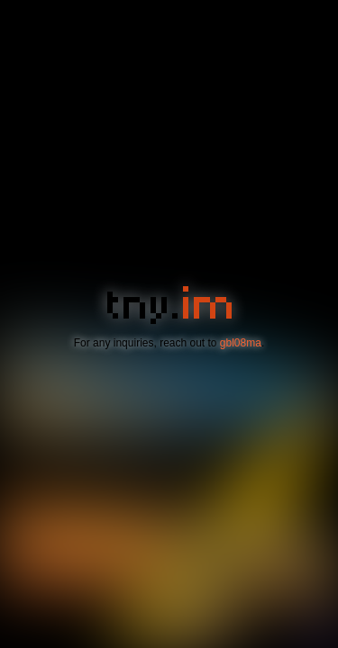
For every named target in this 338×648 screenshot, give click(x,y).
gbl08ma (240, 343)
